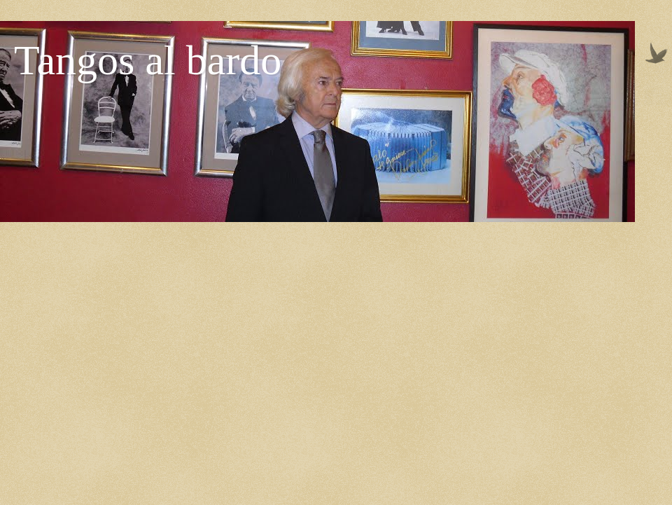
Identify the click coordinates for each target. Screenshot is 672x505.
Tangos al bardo (147, 60)
